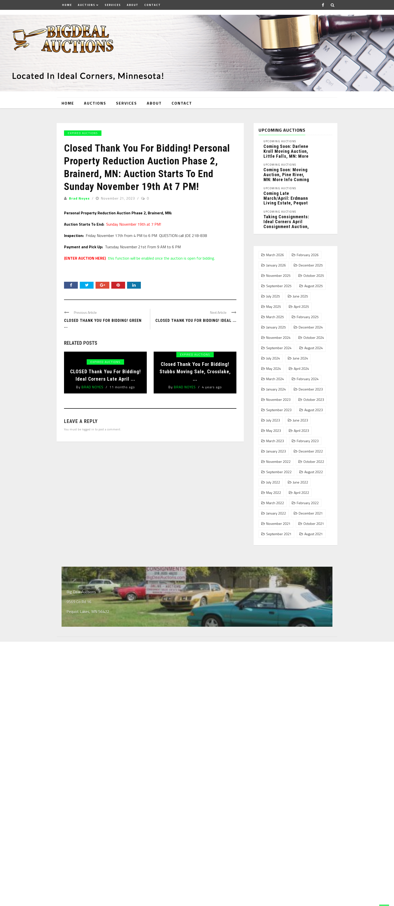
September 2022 (279, 471)
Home (67, 5)
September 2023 (279, 409)
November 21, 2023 (118, 198)
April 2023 (301, 430)
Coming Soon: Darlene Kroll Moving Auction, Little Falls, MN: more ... (286, 153)
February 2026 (308, 254)
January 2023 (276, 451)
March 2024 (275, 378)
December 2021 (311, 513)
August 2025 (313, 285)
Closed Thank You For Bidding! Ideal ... (195, 320)
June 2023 (300, 420)
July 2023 (273, 420)
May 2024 (273, 368)
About (132, 5)
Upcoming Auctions (279, 141)
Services (113, 5)
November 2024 (278, 337)
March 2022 (275, 502)
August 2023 (313, 409)
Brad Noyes (79, 198)
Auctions (86, 5)
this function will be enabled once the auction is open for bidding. (139, 258)
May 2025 (273, 306)
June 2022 (300, 482)
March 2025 (275, 316)
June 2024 (300, 358)
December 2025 (311, 265)
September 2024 (279, 347)
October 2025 (313, 275)
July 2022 (273, 482)
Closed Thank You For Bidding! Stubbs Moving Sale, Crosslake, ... (195, 371)
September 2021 (279, 533)
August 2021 (313, 533)
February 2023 (308, 440)
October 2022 (313, 461)
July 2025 (273, 296)
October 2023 (313, 399)
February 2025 (308, 316)
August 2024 (313, 347)
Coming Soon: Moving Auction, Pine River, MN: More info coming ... (286, 177)
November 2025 (278, 275)
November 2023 (278, 399)
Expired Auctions (83, 133)
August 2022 (313, 471)
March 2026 (275, 254)
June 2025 (300, 296)
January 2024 (276, 389)
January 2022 (276, 513)
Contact (152, 5)
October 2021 (313, 523)
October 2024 (313, 337)
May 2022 (273, 492)
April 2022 (301, 492)
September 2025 (279, 285)
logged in (88, 429)
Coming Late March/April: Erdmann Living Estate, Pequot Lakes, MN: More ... (285, 200)
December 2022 (311, 451)
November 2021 (278, 523)
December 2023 (311, 389)
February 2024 (308, 378)
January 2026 (276, 265)
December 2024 (311, 327)
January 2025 (276, 327)
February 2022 (308, 502)
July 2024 (273, 358)
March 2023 (275, 440)
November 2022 (278, 461)
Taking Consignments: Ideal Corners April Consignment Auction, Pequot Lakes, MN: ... (286, 224)
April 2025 (301, 306)
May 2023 (273, 430)
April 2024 (301, 368)
